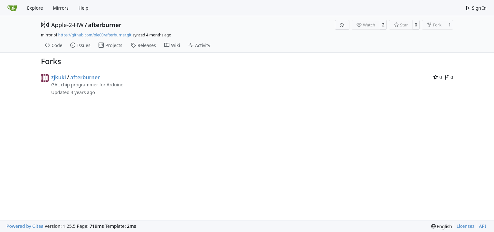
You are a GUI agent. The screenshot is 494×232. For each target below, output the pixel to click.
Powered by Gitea (24, 226)
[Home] (12, 8)
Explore (35, 8)
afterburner (104, 25)
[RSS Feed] (342, 25)
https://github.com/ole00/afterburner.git (95, 35)
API (482, 226)
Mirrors (61, 8)
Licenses (466, 226)
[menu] (441, 226)
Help (84, 8)
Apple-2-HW (67, 25)
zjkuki (58, 77)
